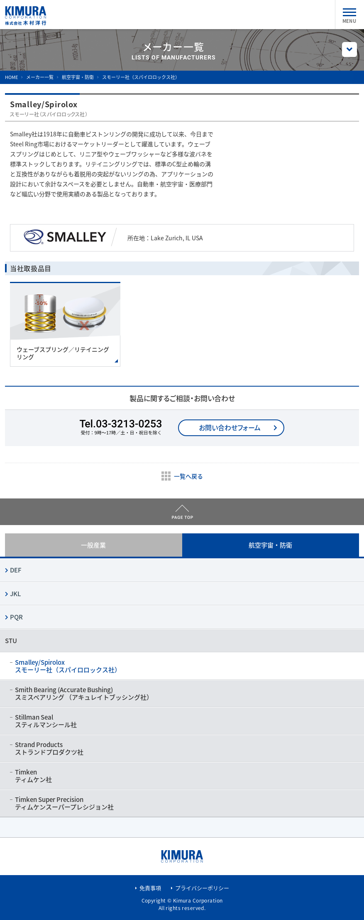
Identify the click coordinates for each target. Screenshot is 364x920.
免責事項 (150, 887)
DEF (15, 570)
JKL (15, 593)
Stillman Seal (182, 721)
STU (11, 640)
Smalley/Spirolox (182, 666)
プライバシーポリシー (202, 887)
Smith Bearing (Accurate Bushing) (182, 693)
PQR (16, 617)
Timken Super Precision (182, 803)
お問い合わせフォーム (230, 427)
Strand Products (182, 748)
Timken (182, 775)
